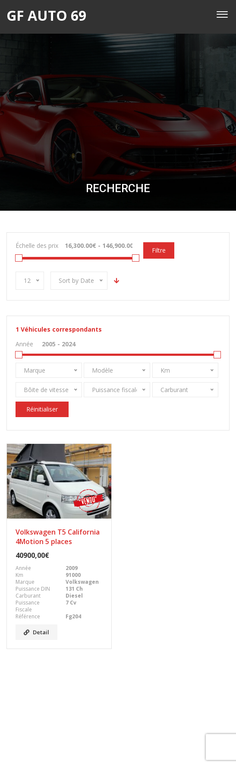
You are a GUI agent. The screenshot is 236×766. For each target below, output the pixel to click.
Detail (36, 632)
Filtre (159, 250)
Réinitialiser (42, 409)
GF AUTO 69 (108, 748)
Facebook (118, 717)
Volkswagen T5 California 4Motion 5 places (58, 536)
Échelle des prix (37, 245)
